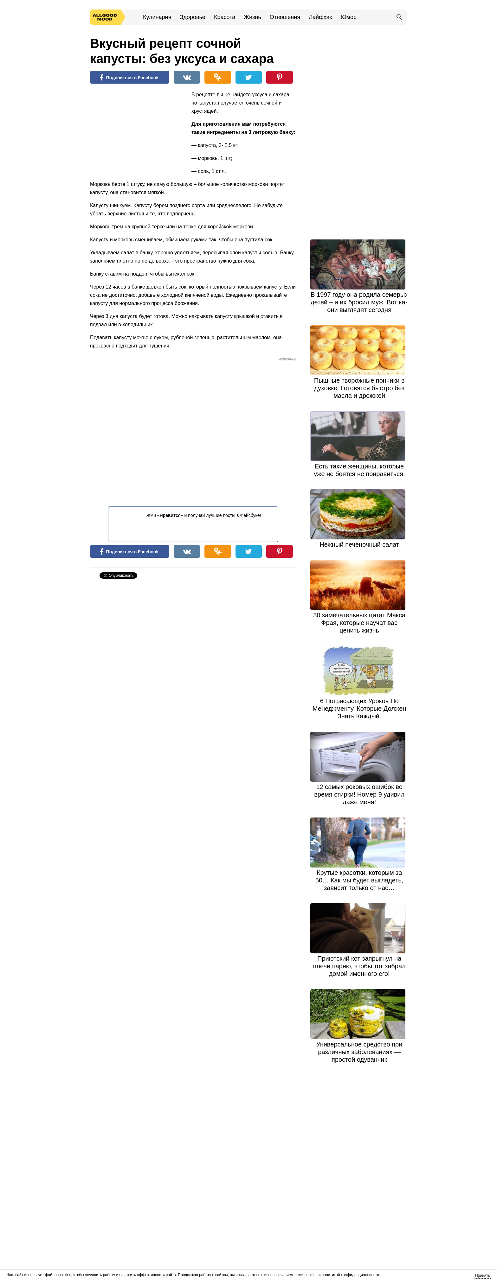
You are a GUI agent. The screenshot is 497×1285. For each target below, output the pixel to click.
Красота (224, 17)
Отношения (285, 17)
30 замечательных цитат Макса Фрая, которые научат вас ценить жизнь (359, 623)
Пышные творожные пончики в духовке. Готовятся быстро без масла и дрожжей (359, 388)
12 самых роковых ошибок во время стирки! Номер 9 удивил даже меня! (359, 794)
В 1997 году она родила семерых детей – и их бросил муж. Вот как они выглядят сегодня (359, 302)
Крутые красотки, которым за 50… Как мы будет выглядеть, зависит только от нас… (359, 880)
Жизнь (252, 17)
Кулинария (157, 17)
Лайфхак (320, 17)
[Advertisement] (137, 131)
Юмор (349, 17)
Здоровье (192, 17)
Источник (287, 359)
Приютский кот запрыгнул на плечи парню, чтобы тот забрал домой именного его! (359, 966)
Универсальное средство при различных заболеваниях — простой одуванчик (359, 1052)
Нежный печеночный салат (359, 544)
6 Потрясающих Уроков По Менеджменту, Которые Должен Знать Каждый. (359, 708)
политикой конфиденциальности (350, 1275)
